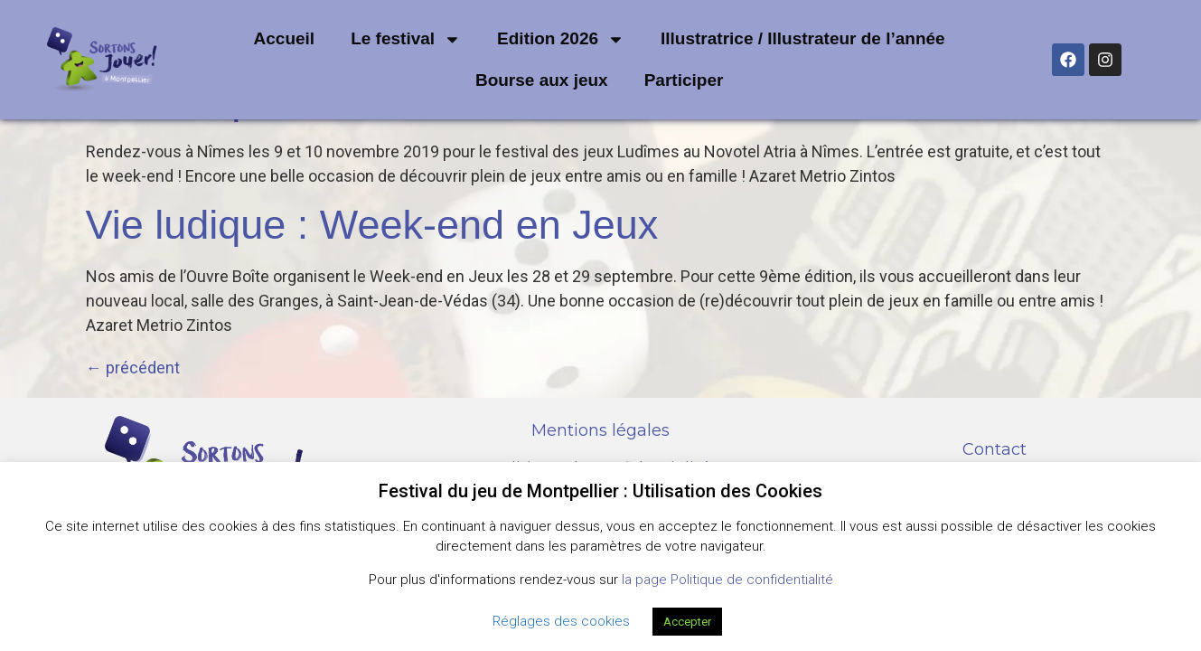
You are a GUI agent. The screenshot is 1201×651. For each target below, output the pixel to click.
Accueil (284, 38)
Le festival (406, 39)
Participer (684, 80)
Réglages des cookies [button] (561, 621)
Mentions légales (600, 430)
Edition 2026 (560, 39)
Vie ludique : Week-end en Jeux (372, 225)
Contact (994, 449)
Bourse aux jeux (541, 80)
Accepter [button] (687, 621)
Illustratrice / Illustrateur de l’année (803, 38)
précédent (133, 367)
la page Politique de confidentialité (727, 579)
